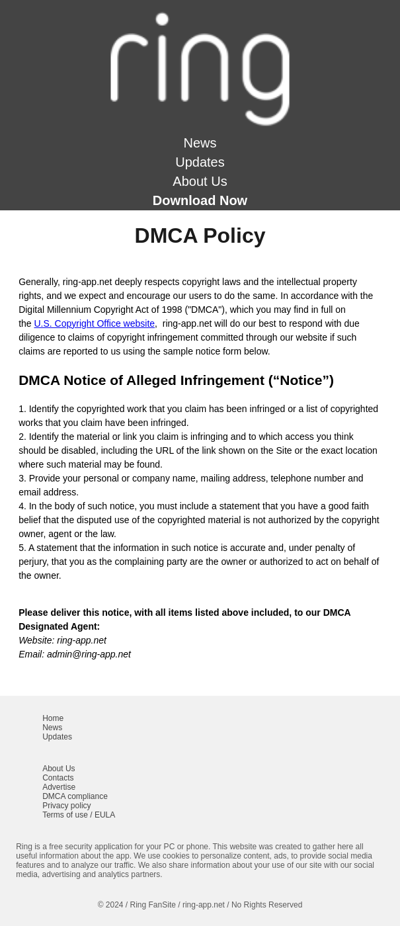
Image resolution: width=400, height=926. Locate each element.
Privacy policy (66, 805)
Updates (200, 162)
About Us (200, 181)
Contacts (57, 777)
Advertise (58, 787)
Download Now (200, 200)
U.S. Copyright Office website (94, 323)
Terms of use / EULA (78, 815)
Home (52, 718)
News (199, 143)
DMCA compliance (75, 796)
